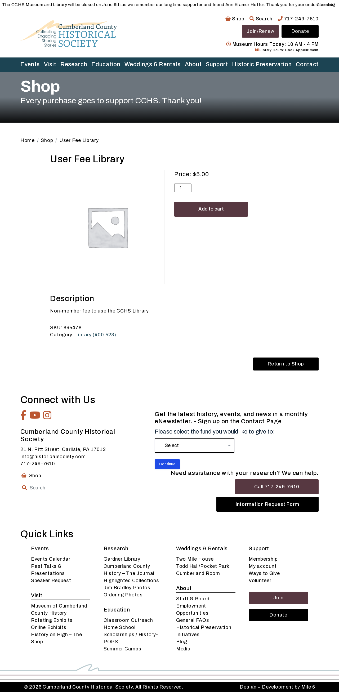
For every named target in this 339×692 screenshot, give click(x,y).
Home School (120, 627)
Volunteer (260, 580)
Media (183, 648)
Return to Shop (286, 364)
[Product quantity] (182, 188)
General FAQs (192, 620)
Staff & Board (192, 598)
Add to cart (211, 209)
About (193, 64)
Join (278, 597)
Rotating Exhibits (52, 620)
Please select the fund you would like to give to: (215, 431)
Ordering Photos (123, 594)
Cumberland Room (198, 573)
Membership (263, 559)
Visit (50, 64)
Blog (181, 641)
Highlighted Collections (131, 580)
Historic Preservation (262, 64)
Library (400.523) (95, 334)
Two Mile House (195, 559)
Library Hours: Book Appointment (287, 50)
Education (105, 64)
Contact (307, 64)
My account (262, 566)
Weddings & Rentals (152, 64)
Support (217, 64)
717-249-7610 (298, 18)
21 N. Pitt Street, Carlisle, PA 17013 (63, 449)
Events (30, 64)
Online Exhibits (48, 627)
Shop (234, 18)
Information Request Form (267, 504)
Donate (300, 31)
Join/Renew (260, 31)
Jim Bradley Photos (127, 587)
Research (73, 64)
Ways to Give (264, 573)
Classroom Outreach (128, 620)
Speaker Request (51, 580)
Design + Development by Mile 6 (277, 687)
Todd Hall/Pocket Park (202, 566)
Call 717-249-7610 (276, 486)
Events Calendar (50, 559)
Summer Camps (122, 648)
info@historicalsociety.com (53, 456)
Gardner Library (122, 559)
